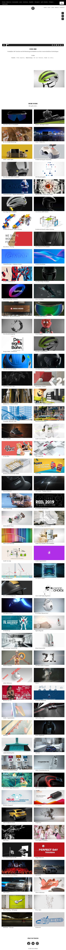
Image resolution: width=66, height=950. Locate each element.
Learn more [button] (5, 4)
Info (52, 7)
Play (49, 7)
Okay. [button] (61, 3)
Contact (61, 7)
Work (45, 7)
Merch (57, 7)
